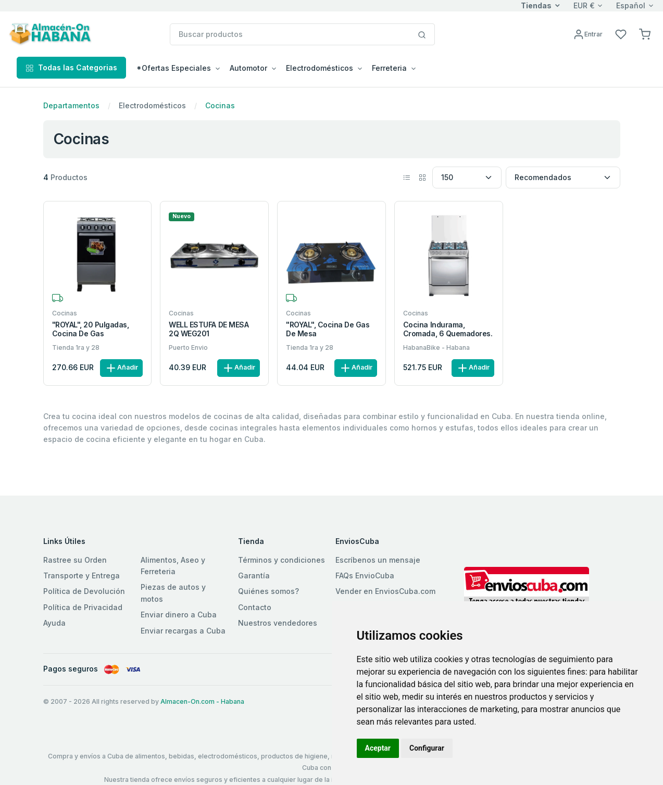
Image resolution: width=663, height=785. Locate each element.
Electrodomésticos (152, 105)
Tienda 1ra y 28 (75, 347)
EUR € (584, 5)
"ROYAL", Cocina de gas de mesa (327, 329)
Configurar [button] (426, 748)
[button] (645, 33)
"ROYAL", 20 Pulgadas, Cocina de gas (90, 329)
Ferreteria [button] (389, 68)
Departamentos (71, 105)
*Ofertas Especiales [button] (173, 68)
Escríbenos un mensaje (377, 559)
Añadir (121, 368)
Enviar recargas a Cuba (183, 630)
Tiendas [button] (536, 5)
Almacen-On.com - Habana (202, 701)
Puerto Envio (188, 347)
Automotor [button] (248, 68)
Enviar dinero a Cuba (179, 614)
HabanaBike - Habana (436, 347)
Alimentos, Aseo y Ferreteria (173, 565)
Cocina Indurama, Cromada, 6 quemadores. (447, 329)
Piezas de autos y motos (173, 593)
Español (630, 5)
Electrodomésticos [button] (319, 68)
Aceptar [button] (378, 748)
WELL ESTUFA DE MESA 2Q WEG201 (208, 329)
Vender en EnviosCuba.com (385, 591)
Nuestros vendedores (277, 622)
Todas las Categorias (71, 67)
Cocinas (220, 105)
